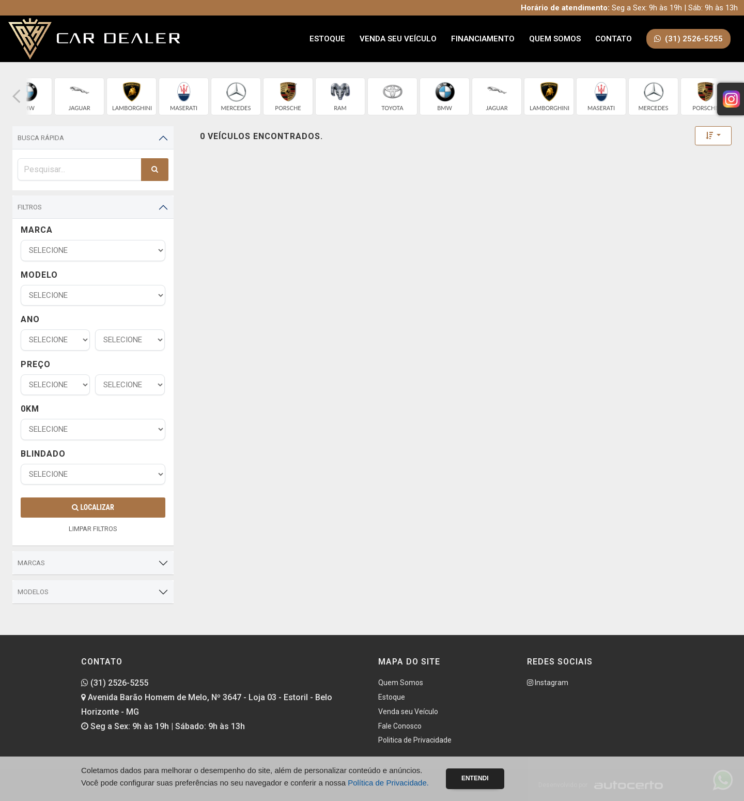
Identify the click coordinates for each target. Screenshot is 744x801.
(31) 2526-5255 (114, 683)
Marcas (31, 563)
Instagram (547, 682)
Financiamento (483, 38)
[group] (79, 96)
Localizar (93, 507)
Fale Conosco (400, 726)
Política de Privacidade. (388, 782)
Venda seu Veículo (398, 38)
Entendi (475, 778)
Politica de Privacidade (415, 740)
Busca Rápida (41, 138)
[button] (16, 96)
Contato (613, 38)
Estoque (327, 38)
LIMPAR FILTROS (93, 529)
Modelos (33, 592)
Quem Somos (555, 38)
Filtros (30, 207)
